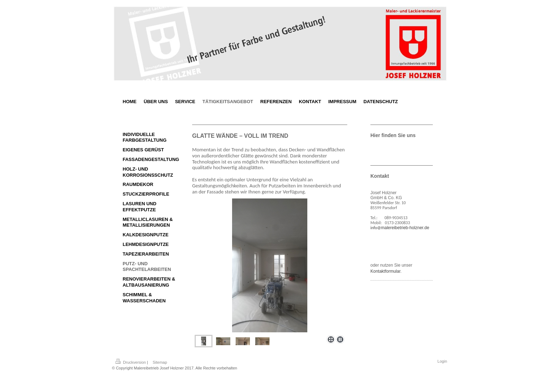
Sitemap (160, 362)
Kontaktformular (385, 271)
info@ (375, 227)
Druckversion (131, 362)
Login (442, 361)
